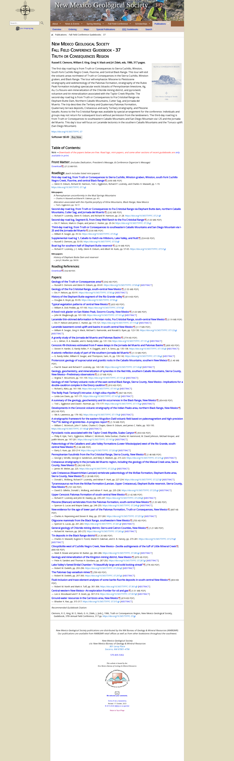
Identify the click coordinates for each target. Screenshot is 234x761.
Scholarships (141, 24)
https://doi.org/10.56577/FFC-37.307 (117, 594)
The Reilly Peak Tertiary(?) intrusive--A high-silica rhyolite (83, 392)
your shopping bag (24, 28)
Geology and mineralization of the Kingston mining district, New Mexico (91, 557)
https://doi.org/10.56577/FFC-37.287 (126, 560)
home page (25, 10)
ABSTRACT (146, 285)
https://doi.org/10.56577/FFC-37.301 (117, 586)
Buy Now (76, 137)
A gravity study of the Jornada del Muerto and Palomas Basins (86, 337)
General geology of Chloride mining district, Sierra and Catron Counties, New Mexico (98, 528)
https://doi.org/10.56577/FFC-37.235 (139, 490)
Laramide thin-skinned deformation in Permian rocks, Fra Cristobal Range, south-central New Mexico (108, 319)
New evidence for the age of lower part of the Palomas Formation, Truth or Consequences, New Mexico (109, 509)
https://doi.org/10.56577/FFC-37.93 (98, 300)
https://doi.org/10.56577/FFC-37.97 (105, 307)
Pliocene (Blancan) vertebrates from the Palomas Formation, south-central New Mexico (100, 502)
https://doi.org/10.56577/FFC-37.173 (122, 403)
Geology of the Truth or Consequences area (76, 281)
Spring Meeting (94, 24)
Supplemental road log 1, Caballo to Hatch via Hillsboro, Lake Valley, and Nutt (94, 238)
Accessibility (122, 701)
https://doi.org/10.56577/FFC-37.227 (142, 479)
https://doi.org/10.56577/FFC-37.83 (95, 292)
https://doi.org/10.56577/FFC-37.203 (98, 450)
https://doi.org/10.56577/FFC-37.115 (118, 322)
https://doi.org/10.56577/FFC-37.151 (105, 377)
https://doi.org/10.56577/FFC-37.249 (120, 505)
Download (56, 166)
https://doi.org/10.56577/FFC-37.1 (67, 187)
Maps (86, 29)
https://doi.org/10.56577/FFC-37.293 (102, 568)
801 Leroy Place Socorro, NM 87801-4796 (117, 648)
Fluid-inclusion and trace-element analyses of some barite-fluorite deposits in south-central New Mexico (109, 579)
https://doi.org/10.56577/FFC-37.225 (96, 468)
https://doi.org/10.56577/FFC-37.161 (99, 388)
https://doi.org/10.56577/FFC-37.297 (102, 575)
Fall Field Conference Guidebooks (85, 34)
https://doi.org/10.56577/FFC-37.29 (132, 223)
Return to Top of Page (117, 710)
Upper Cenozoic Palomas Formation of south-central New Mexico (88, 494)
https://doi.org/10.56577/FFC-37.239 (123, 498)
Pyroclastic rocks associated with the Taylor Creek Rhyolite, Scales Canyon (92, 432)
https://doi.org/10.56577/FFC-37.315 (100, 601)
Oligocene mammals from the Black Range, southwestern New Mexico (90, 520)
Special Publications (105, 29)
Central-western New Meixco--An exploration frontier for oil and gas (89, 590)
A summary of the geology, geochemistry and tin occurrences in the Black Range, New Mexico (103, 400)
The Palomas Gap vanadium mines (70, 572)
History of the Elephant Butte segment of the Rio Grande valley (86, 296)
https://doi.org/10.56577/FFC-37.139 (142, 356)
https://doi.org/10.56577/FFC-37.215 (144, 457)
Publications (160, 24)
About (55, 24)
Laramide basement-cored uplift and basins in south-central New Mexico (92, 327)
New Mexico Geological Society (101, 5)
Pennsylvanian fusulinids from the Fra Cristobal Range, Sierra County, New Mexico (97, 454)
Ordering (72, 29)
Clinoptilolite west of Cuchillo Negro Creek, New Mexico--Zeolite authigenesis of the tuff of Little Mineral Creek (113, 546)
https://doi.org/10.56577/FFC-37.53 (100, 241)
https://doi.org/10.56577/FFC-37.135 (146, 348)
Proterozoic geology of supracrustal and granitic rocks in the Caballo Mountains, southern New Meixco (109, 360)
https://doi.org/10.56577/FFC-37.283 (120, 553)
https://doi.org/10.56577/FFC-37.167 (100, 396)
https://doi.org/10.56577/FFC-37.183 (68, 428)
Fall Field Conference (118, 24)
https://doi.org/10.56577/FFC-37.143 (122, 367)
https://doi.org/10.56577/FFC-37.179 (100, 414)
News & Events (72, 24)
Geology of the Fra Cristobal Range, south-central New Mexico (86, 289)
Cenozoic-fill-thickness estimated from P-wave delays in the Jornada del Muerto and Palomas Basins (107, 345)
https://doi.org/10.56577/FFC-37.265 (104, 531)
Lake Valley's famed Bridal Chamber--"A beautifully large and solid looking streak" (97, 564)
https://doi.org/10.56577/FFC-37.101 (104, 315)
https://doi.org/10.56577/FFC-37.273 (156, 539)
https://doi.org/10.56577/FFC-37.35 (99, 233)
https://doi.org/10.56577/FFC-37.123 (157, 330)
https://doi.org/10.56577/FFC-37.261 (101, 523)
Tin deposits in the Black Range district (73, 535)
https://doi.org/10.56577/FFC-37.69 (120, 285)
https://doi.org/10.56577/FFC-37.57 (147, 249)
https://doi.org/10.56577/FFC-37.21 (142, 215)
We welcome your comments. (117, 695)
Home (52, 35)
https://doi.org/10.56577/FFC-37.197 (95, 439)
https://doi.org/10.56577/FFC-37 (66, 131)
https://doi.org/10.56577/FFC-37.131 (129, 341)
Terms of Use (112, 701)
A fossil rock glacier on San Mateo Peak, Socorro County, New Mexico (90, 311)
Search (148, 29)
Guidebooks (130, 29)
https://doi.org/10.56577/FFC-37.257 (124, 516)
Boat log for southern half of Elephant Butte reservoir (81, 245)
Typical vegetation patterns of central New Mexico (79, 304)
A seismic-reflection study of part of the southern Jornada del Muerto (90, 352)
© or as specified (117, 706)
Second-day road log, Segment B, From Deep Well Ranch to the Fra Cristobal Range (97, 219)
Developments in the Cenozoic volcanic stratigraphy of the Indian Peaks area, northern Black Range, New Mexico (114, 408)
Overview (56, 29)
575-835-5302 (117, 654)
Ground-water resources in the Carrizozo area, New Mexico (84, 598)
